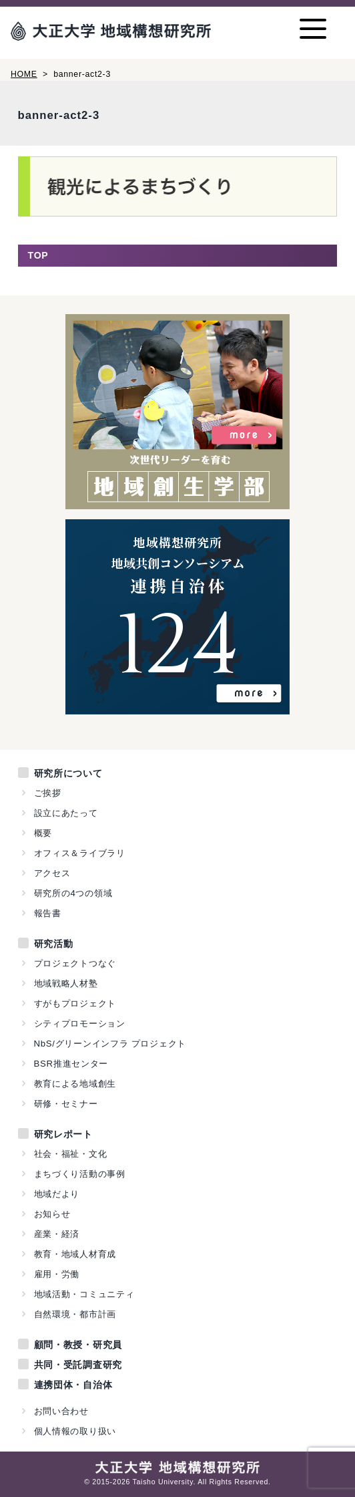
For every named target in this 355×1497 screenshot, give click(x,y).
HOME (24, 74)
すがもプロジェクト (75, 1003)
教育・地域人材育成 (75, 1254)
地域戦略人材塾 (66, 983)
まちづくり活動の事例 (79, 1174)
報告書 (47, 913)
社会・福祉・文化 (70, 1154)
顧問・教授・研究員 (78, 1344)
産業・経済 (57, 1234)
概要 (43, 833)
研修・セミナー (66, 1104)
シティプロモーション (79, 1023)
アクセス (52, 873)
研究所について (68, 773)
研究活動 (53, 943)
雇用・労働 (57, 1274)
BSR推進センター (71, 1064)
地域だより (57, 1194)
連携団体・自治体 (73, 1384)
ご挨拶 (47, 793)
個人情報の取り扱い (75, 1431)
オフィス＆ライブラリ (79, 853)
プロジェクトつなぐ (75, 963)
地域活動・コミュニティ (84, 1294)
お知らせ (52, 1214)
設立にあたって (66, 813)
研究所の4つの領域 (73, 893)
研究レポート (63, 1134)
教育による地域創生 (75, 1084)
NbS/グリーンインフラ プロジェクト (110, 1044)
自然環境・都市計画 (75, 1314)
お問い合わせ (61, 1411)
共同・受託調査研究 (78, 1364)
